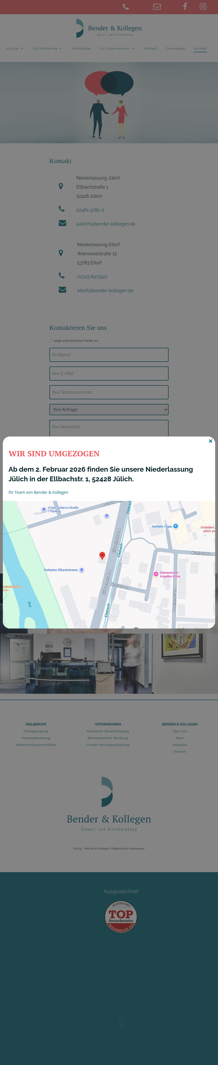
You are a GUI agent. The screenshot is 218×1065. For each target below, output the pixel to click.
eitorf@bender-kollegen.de (105, 290)
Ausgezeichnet (121, 900)
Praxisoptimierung (36, 738)
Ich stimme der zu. (99, 510)
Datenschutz (119, 848)
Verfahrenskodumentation (36, 745)
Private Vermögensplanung (108, 745)
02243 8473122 (92, 276)
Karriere (180, 752)
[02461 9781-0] (134, 7)
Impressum (137, 848)
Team (179, 738)
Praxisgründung (36, 731)
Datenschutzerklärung (111, 510)
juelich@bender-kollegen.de (105, 224)
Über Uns (179, 731)
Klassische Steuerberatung (108, 731)
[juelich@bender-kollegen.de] (165, 7)
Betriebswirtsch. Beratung (108, 738)
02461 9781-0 (90, 210)
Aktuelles (180, 745)
